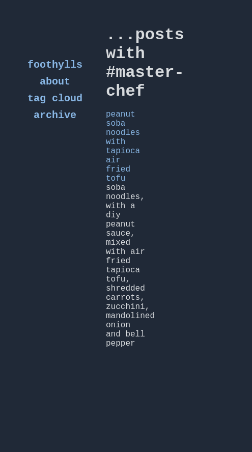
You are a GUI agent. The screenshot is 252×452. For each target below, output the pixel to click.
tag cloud (54, 103)
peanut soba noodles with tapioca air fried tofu (123, 169)
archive (55, 122)
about (55, 85)
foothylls (54, 66)
